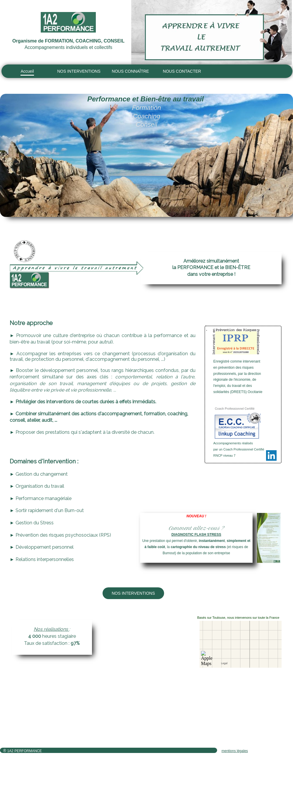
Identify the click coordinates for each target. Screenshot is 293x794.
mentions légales (235, 751)
